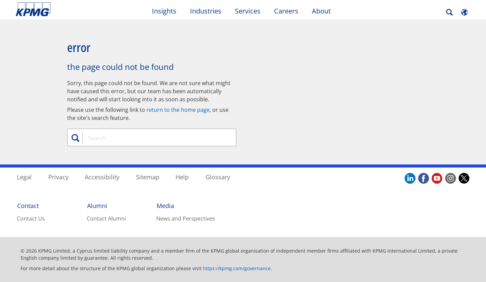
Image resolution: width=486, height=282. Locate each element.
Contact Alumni (106, 218)
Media (165, 206)
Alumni (97, 206)
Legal (24, 177)
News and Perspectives (185, 218)
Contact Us (31, 218)
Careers (286, 11)
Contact (28, 206)
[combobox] (154, 138)
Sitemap (147, 177)
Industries (205, 11)
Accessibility (102, 177)
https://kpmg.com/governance (237, 268)
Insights (164, 11)
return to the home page (178, 109)
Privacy (58, 177)
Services (248, 11)
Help (182, 177)
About (321, 11)
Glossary (218, 177)
